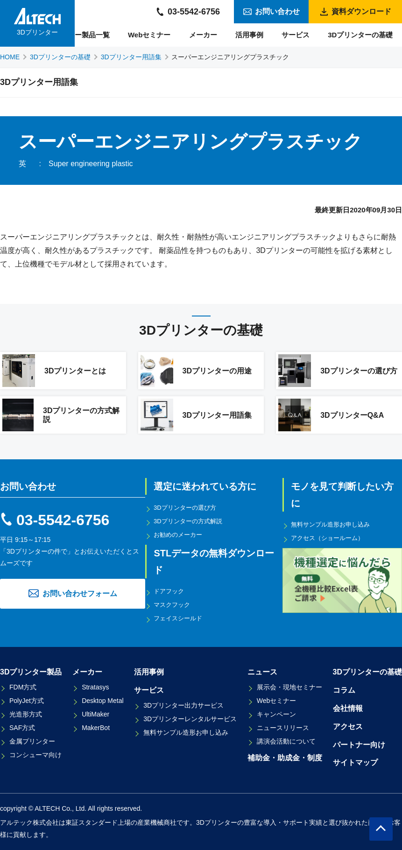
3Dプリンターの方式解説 (191, 521)
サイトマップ (355, 762)
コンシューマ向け (35, 755)
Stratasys (95, 687)
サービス (296, 35)
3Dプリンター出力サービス (183, 705)
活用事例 (249, 35)
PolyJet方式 (26, 700)
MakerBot (96, 727)
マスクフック (174, 604)
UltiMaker (95, 714)
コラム (344, 690)
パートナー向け (359, 745)
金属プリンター (32, 741)
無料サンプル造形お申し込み (334, 524)
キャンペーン (276, 714)
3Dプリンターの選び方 (188, 507)
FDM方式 (22, 687)
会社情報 (348, 708)
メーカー (203, 35)
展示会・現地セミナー (289, 687)
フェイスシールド (181, 618)
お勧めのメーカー (181, 534)
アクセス (348, 727)
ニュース (262, 672)
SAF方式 (22, 727)
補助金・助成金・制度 (284, 758)
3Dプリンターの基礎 (360, 35)
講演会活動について (286, 741)
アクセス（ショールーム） (331, 537)
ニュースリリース (283, 727)
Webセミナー (149, 35)
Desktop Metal (102, 700)
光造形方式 (25, 714)
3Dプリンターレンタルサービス (190, 719)
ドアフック (171, 591)
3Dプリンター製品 (31, 672)
